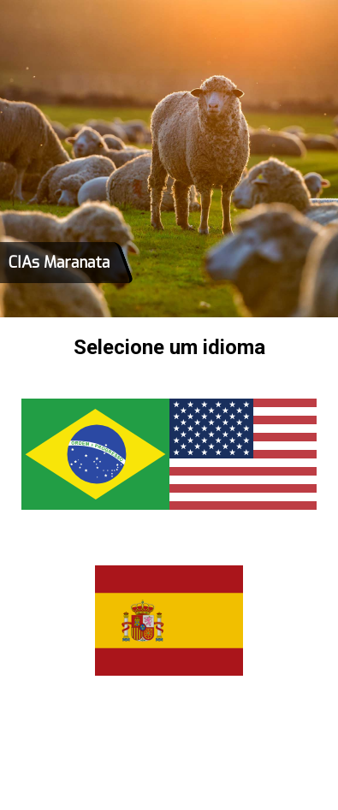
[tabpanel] (169, 158)
